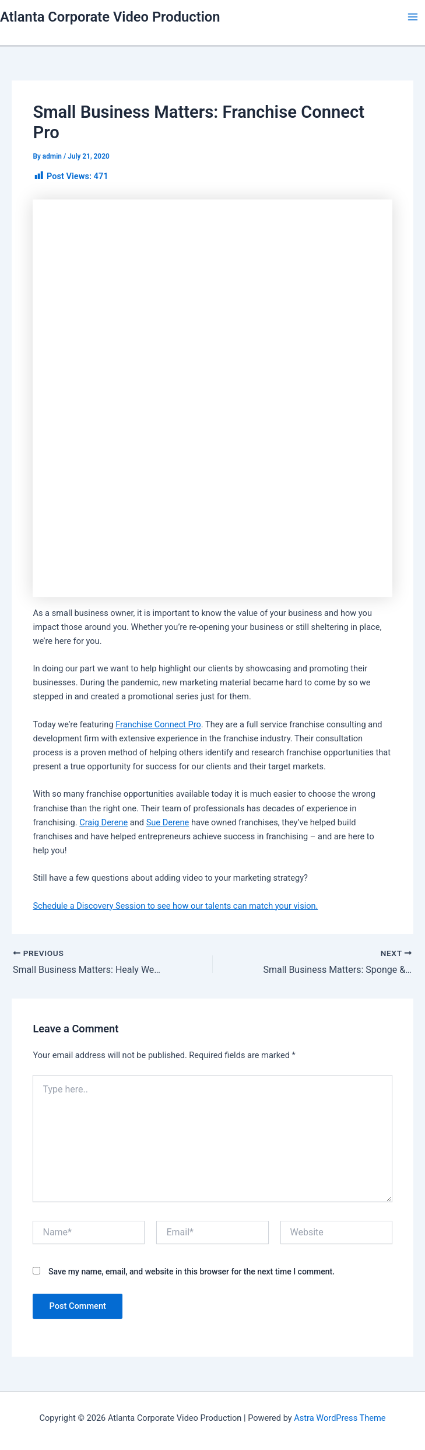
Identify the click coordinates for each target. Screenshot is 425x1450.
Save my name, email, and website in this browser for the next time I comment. (191, 1271)
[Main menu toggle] (413, 17)
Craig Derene (103, 822)
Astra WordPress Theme (339, 1418)
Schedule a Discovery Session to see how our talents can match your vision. (175, 906)
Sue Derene (167, 822)
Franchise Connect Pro (158, 724)
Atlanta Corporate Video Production (110, 17)
